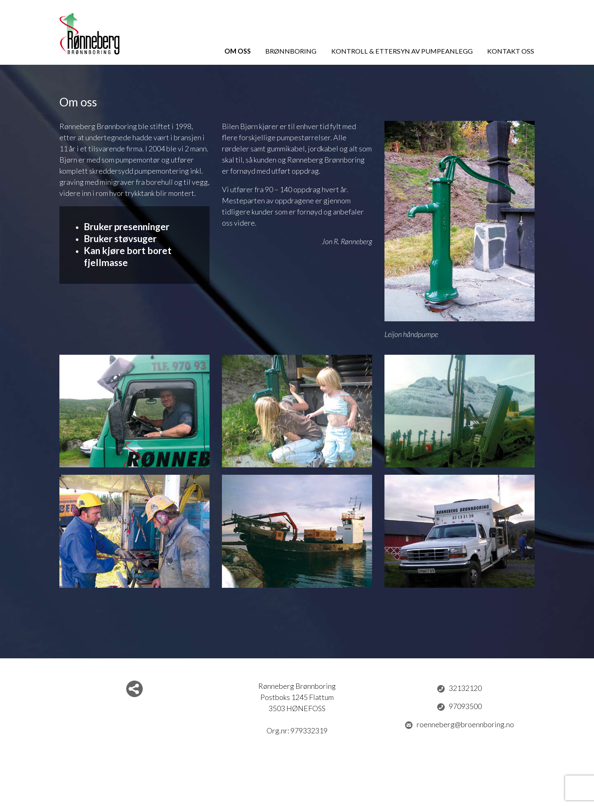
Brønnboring (290, 51)
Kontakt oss (510, 51)
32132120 (459, 688)
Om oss (237, 51)
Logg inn (297, 788)
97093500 (459, 707)
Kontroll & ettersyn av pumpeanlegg (402, 51)
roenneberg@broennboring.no (459, 725)
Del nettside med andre (134, 689)
